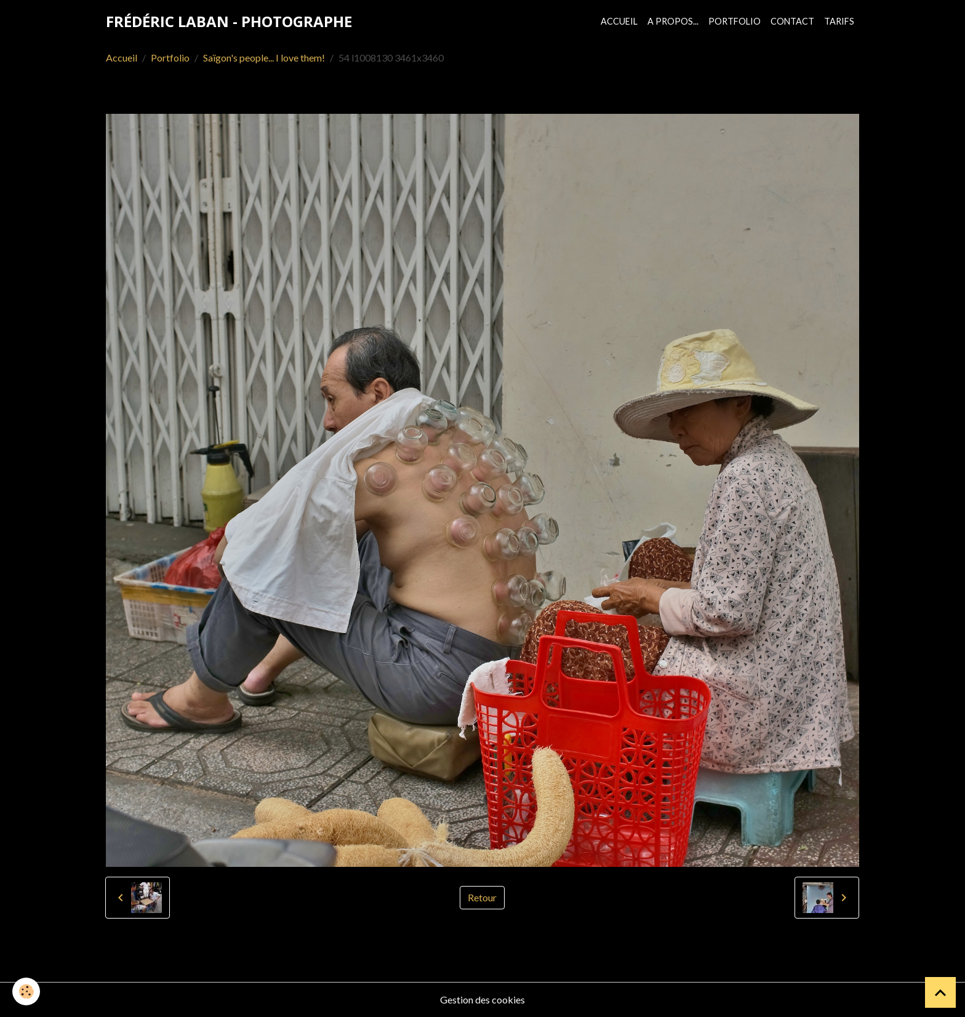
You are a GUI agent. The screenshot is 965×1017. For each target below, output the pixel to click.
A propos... (673, 21)
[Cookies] (26, 991)
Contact (792, 21)
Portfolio (734, 21)
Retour (482, 897)
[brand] (229, 21)
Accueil (619, 21)
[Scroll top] (940, 992)
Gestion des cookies (482, 999)
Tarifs (839, 21)
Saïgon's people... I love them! (264, 57)
